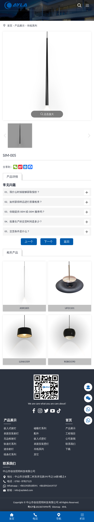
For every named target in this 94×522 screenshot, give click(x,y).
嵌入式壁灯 (40, 438)
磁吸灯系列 (40, 428)
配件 (36, 433)
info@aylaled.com (24, 490)
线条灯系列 (10, 454)
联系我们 (70, 443)
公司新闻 (70, 438)
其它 (36, 454)
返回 (66, 241)
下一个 (48, 241)
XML (64, 506)
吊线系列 (32, 25)
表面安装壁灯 (41, 443)
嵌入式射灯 (10, 428)
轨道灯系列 (10, 443)
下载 (68, 449)
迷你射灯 (9, 449)
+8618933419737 (48, 485)
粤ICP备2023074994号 (39, 506)
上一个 (29, 241)
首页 (9, 25)
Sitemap (56, 506)
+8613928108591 (29, 485)
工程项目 (70, 433)
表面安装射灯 (11, 433)
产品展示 (20, 25)
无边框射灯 (10, 438)
